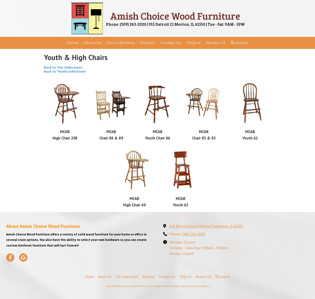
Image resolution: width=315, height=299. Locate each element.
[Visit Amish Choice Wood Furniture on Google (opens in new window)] (23, 257)
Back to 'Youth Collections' (66, 71)
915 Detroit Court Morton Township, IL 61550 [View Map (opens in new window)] (206, 226)
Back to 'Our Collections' (63, 67)
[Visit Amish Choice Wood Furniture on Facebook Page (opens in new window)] (10, 257)
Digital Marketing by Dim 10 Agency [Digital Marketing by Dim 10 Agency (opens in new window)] (191, 286)
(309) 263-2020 (193, 234)
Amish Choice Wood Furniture (175, 15)
